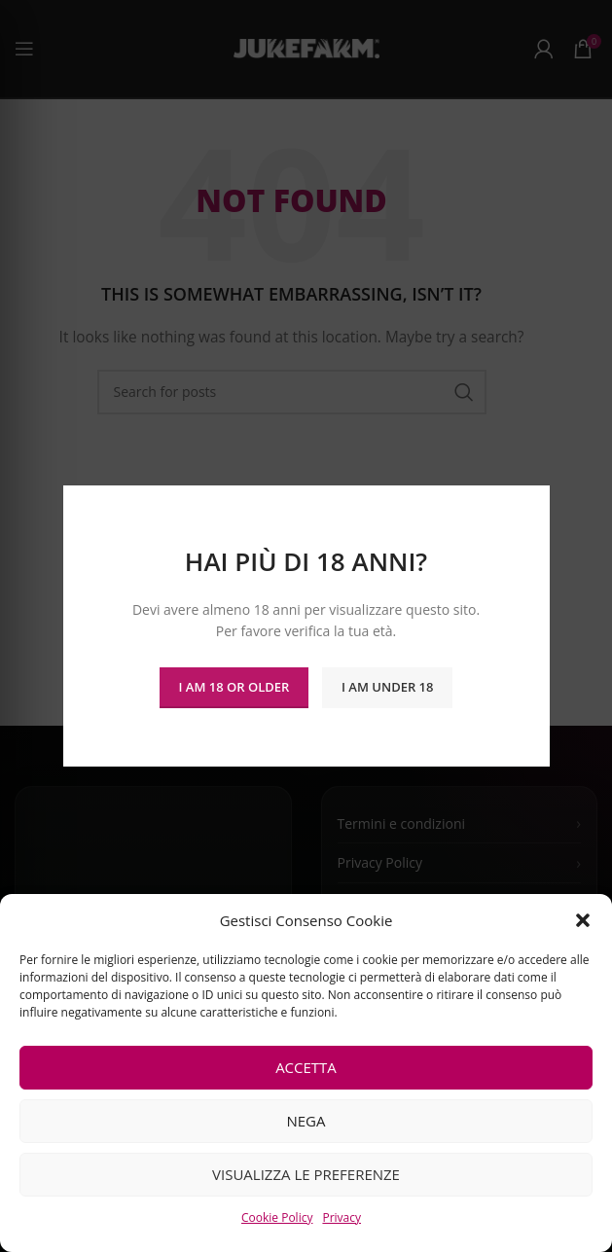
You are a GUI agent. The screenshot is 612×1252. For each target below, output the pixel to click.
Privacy (341, 1217)
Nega (305, 1120)
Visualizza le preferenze (306, 1174)
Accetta (306, 1067)
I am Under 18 (387, 687)
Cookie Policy (276, 1217)
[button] (583, 920)
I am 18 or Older (234, 687)
